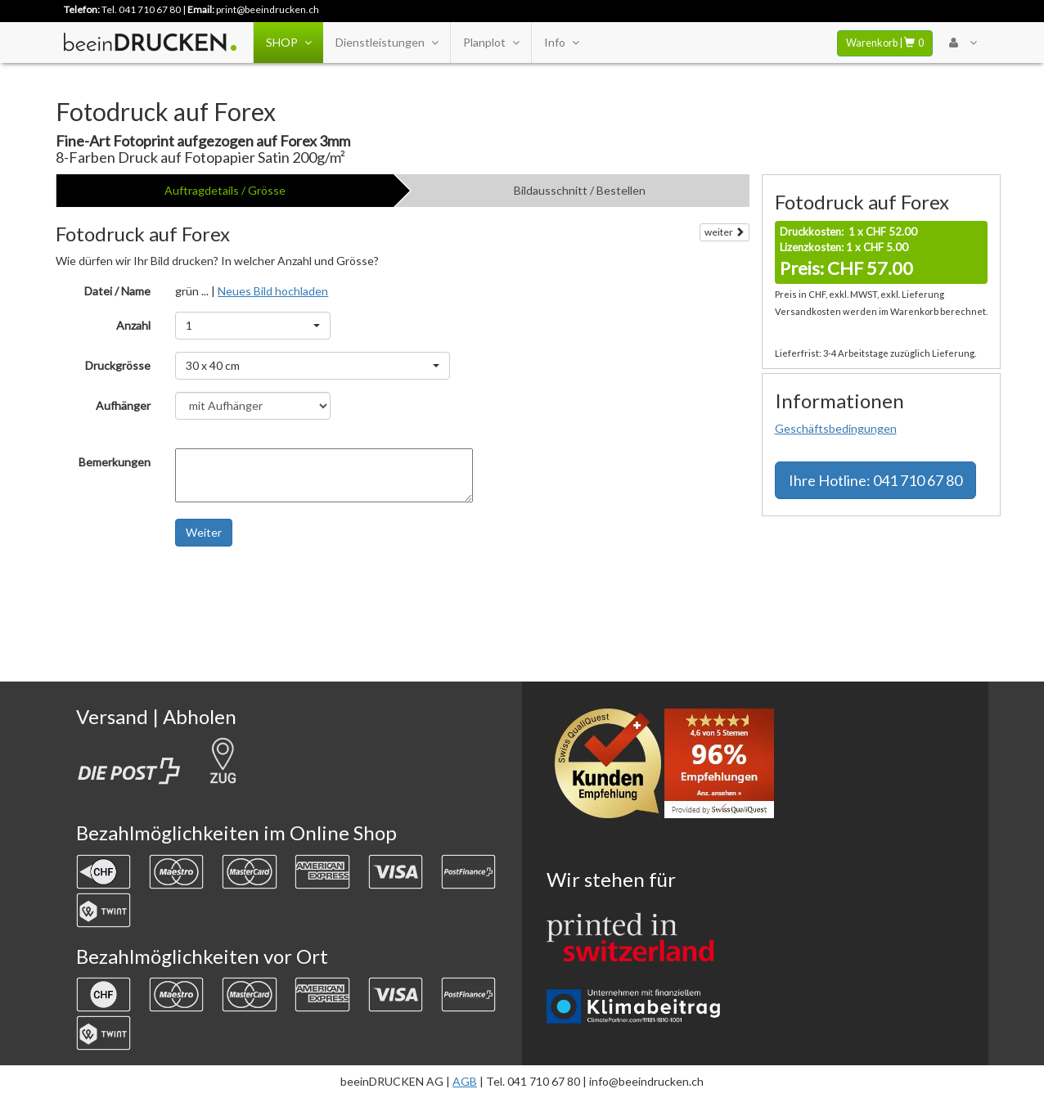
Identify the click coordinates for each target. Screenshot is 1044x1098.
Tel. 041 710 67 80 (141, 9)
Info (561, 42)
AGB (464, 1081)
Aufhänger (123, 405)
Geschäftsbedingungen (836, 428)
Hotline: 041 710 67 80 (875, 480)
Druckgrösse (118, 365)
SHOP (288, 42)
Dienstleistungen (386, 42)
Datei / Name (117, 291)
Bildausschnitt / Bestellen (580, 190)
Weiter (204, 532)
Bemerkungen (115, 462)
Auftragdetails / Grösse (225, 190)
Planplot (491, 42)
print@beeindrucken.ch (267, 9)
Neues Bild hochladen (273, 291)
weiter (724, 232)
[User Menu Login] (962, 42)
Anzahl (133, 325)
